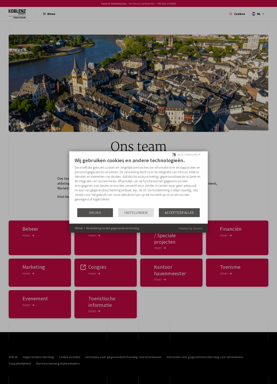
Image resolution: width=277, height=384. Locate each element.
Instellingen (135, 213)
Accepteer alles (179, 213)
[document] (138, 182)
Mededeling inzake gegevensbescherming (112, 228)
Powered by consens (190, 228)
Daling (95, 213)
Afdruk (79, 228)
